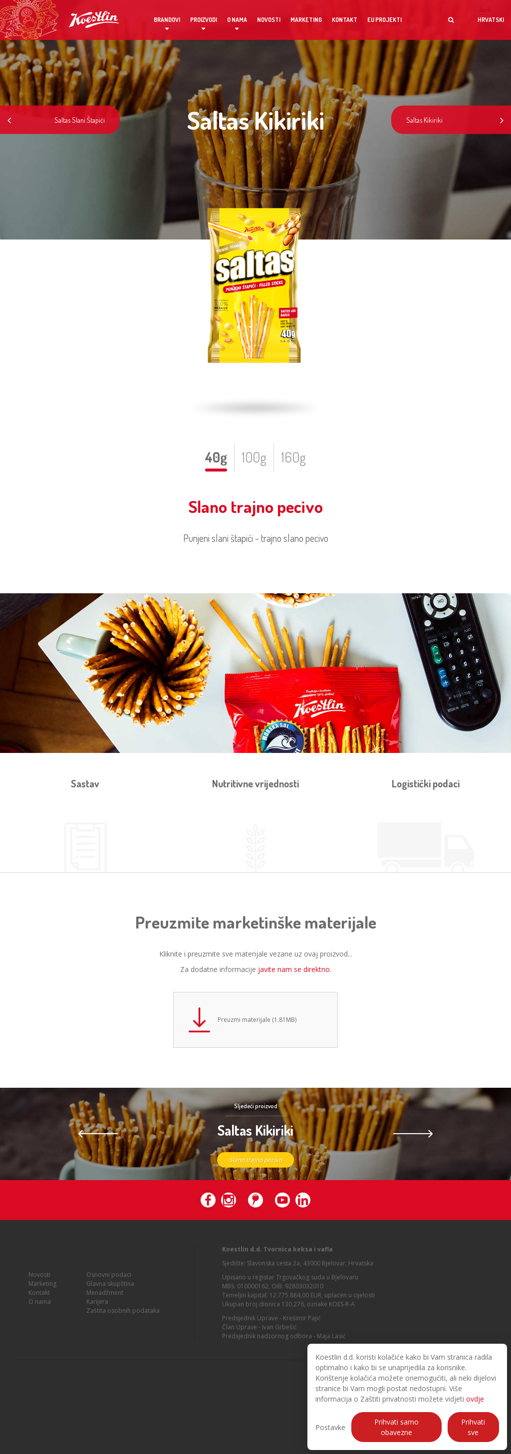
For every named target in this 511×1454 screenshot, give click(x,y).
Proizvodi (203, 19)
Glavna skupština (110, 1298)
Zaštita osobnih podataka (123, 1325)
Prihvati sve (473, 1427)
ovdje (475, 1399)
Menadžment (104, 1307)
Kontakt (344, 19)
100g (254, 457)
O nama (237, 19)
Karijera (97, 1316)
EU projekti (384, 19)
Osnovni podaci (108, 1289)
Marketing (306, 19)
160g (293, 457)
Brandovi (167, 19)
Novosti (268, 19)
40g (216, 457)
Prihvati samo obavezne (396, 1427)
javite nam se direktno (294, 969)
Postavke (330, 1427)
